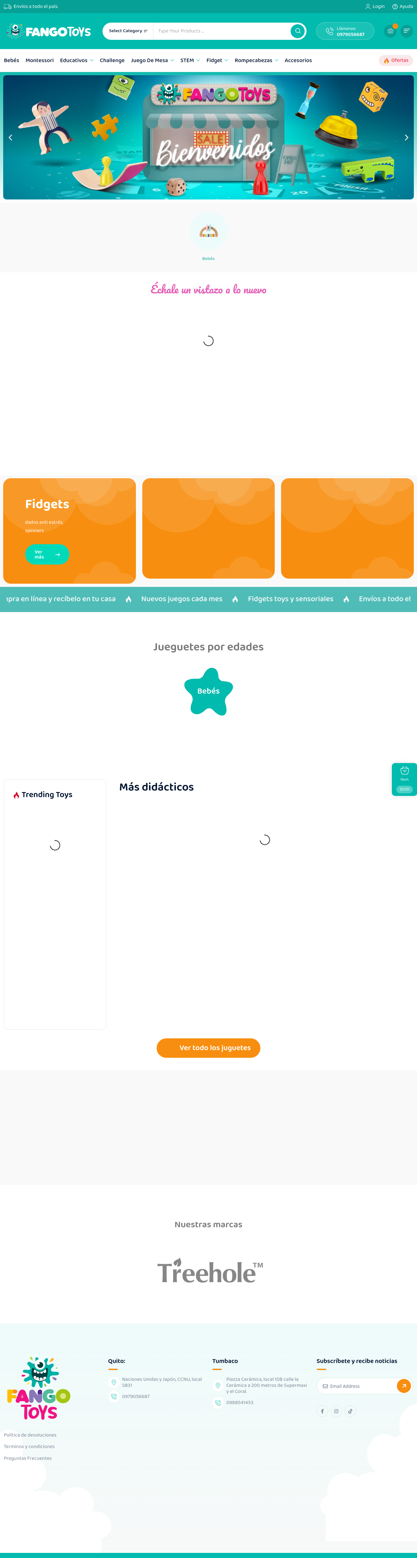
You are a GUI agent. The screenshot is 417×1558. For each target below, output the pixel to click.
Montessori (39, 60)
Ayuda (406, 6)
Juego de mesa (149, 60)
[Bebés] (208, 231)
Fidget (214, 60)
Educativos (74, 60)
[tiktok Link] (350, 1402)
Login (379, 6)
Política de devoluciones (30, 1426)
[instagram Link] (336, 1402)
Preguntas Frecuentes (28, 1449)
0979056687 (350, 35)
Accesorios (298, 60)
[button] (298, 31)
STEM (187, 60)
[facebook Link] (322, 1402)
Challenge (112, 60)
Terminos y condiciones (29, 1437)
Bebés (11, 60)
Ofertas (400, 60)
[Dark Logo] (48, 31)
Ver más (47, 556)
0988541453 (239, 1393)
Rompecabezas (253, 60)
